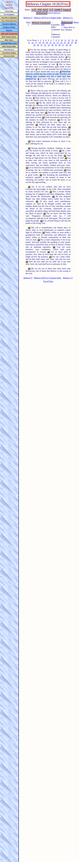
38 (67, 45)
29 (34, 45)
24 (61, 43)
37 (63, 45)
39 (70, 45)
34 (52, 45)
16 (33, 43)
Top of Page (48, 281)
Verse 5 (28, 23)
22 (54, 43)
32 (45, 45)
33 (49, 45)
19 (43, 43)
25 (65, 43)
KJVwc (56, 13)
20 (47, 43)
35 (56, 45)
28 (76, 43)
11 (65, 40)
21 (51, 43)
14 (76, 40)
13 (73, 40)
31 (41, 45)
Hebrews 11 (68, 18)
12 (69, 40)
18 (40, 43)
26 (68, 43)
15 (29, 43)
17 (36, 43)
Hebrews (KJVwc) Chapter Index (47, 18)
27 (72, 43)
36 (59, 45)
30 (38, 45)
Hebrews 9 (27, 18)
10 (62, 40)
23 (58, 43)
